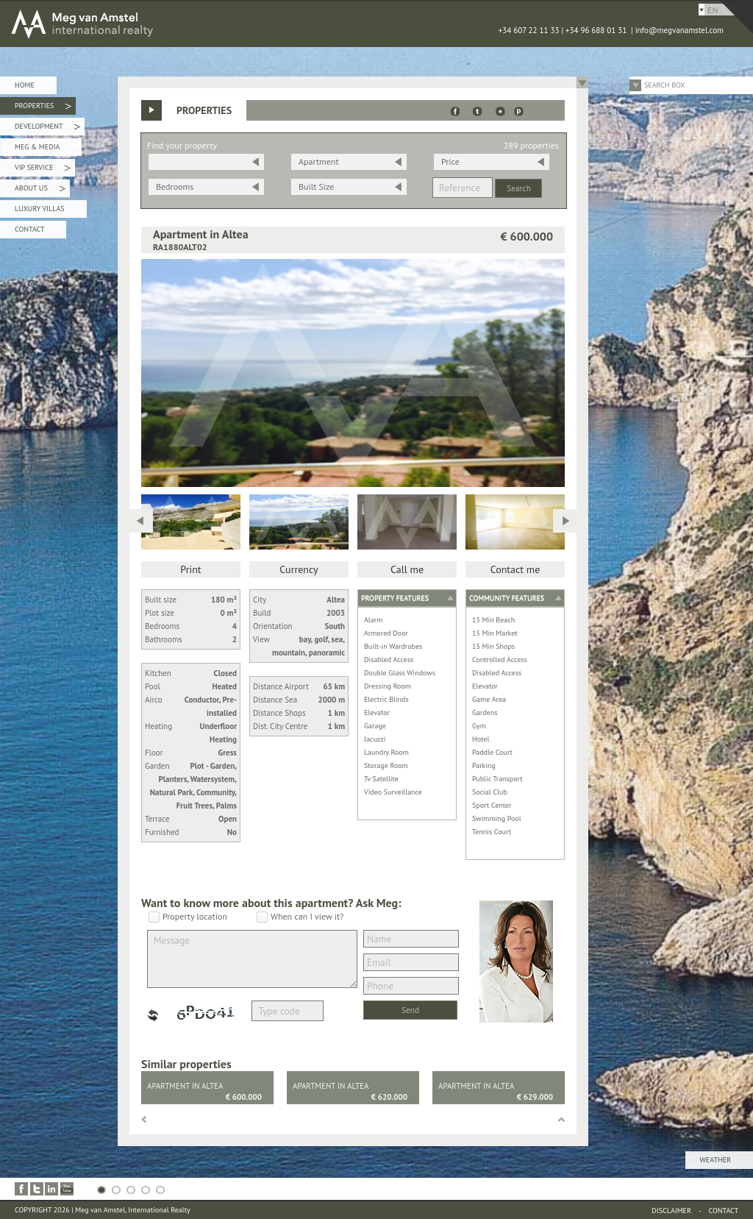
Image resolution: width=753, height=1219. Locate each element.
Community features (506, 598)
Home (25, 85)
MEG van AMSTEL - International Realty (220, 23)
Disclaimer (671, 1210)
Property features (395, 598)
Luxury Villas (40, 208)
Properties (43, 108)
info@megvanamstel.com (679, 30)
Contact (29, 229)
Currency (298, 569)
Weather (715, 1160)
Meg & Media (37, 147)
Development (47, 128)
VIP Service (43, 170)
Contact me (515, 569)
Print (190, 569)
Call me (407, 569)
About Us (40, 190)
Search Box (664, 85)
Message (252, 959)
